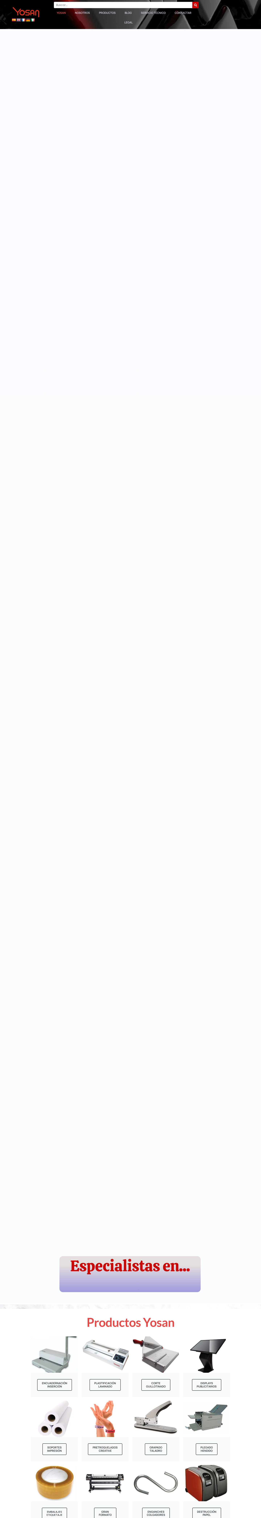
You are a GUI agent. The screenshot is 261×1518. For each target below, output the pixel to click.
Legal (128, 22)
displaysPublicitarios (207, 1384)
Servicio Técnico (153, 13)
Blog (128, 13)
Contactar (183, 13)
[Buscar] (195, 5)
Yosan (61, 13)
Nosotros (82, 13)
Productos (107, 13)
